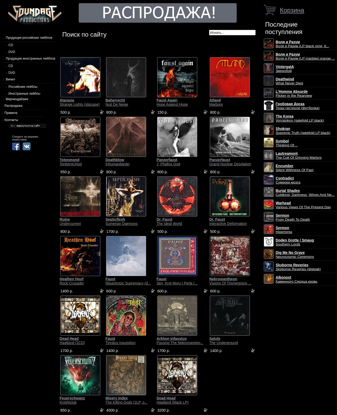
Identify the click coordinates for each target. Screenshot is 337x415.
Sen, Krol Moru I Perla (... (177, 281)
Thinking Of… (287, 143)
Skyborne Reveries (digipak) (298, 267)
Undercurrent (70, 221)
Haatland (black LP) (173, 400)
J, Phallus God (168, 162)
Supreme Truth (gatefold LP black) (303, 131)
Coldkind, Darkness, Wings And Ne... (305, 193)
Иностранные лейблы (24, 93)
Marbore (216, 102)
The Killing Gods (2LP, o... (126, 400)
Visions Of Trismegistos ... (230, 281)
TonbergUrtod (71, 162)
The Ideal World (169, 221)
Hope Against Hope (172, 102)
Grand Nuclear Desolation (230, 162)
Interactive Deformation (228, 221)
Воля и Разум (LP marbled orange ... (305, 56)
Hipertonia (284, 230)
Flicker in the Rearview (294, 94)
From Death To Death (293, 217)
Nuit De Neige (117, 102)
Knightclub (72, 400)
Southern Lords (295, 242)
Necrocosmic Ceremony (295, 255)
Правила (10, 113)
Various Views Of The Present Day (303, 205)
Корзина (292, 10)
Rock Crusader (72, 281)
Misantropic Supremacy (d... (128, 281)
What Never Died (289, 81)
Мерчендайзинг (17, 99)
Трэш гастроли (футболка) (298, 106)
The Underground (223, 340)
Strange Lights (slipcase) (80, 102)
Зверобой (285, 69)
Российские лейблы (22, 87)
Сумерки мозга (288, 180)
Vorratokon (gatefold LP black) (300, 118)
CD (10, 45)
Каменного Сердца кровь (297, 279)
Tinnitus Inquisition (121, 340)
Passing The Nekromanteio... (180, 340)
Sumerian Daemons (122, 221)
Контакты (11, 120)
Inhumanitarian (118, 162)
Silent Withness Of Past (294, 168)
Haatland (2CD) (72, 340)
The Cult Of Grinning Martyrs (299, 156)
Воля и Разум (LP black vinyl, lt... (302, 44)
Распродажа (13, 106)
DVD (11, 52)
